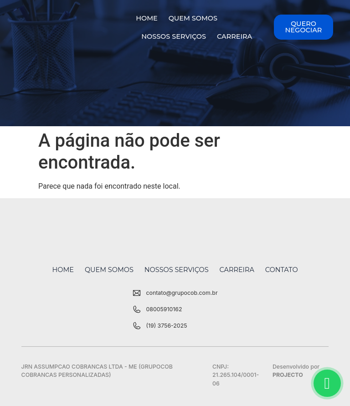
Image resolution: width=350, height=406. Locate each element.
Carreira (234, 36)
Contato (281, 270)
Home (146, 18)
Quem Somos (193, 18)
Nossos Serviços (173, 36)
